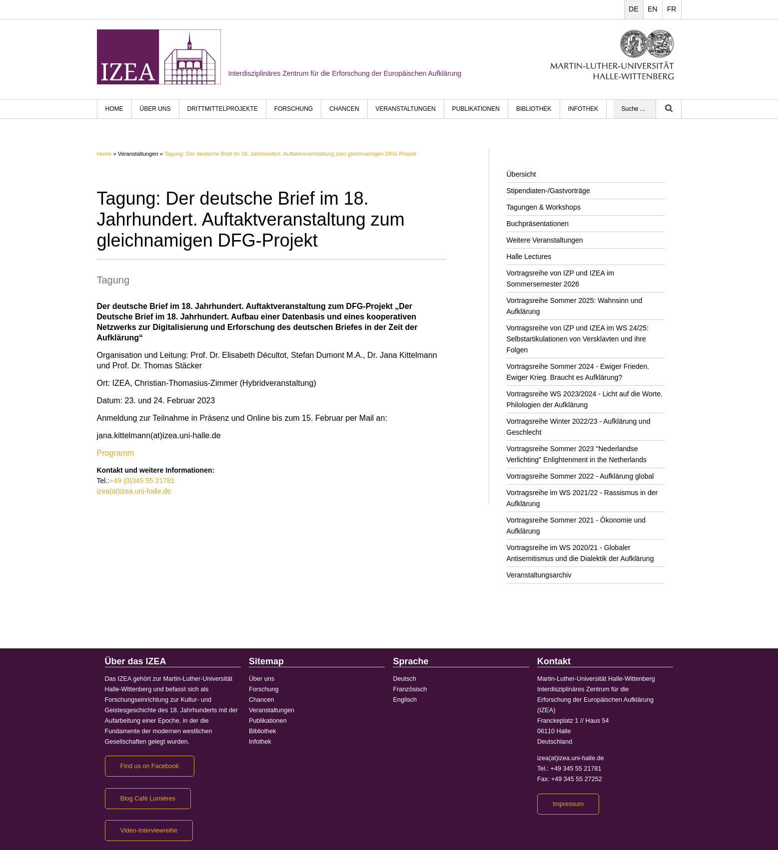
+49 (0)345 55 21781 (141, 481)
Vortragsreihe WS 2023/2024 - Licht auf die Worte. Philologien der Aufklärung (585, 399)
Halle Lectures (529, 257)
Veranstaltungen (406, 108)
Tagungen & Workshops (544, 207)
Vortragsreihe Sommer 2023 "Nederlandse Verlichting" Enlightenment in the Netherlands (577, 454)
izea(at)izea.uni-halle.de (134, 491)
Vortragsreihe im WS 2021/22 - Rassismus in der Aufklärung (582, 498)
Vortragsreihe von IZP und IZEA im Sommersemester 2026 (560, 278)
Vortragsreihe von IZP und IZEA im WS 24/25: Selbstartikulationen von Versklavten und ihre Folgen (578, 339)
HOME (114, 108)
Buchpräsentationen (538, 224)
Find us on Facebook (149, 766)
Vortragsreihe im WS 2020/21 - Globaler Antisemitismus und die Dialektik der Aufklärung (580, 553)
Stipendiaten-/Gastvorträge (548, 191)
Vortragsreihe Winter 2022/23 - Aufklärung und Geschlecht (579, 426)
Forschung (293, 108)
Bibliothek (534, 108)
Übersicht (521, 174)
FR (672, 9)
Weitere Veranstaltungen (545, 240)
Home (104, 154)
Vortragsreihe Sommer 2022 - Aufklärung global (580, 476)
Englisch (405, 699)
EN (652, 9)
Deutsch (404, 678)
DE (633, 9)
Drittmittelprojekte (222, 108)
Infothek (583, 108)
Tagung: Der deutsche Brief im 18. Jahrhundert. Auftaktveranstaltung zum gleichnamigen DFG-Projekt (290, 154)
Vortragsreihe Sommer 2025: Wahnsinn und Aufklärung (575, 305)
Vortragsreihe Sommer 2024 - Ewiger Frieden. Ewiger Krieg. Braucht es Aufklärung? (578, 371)
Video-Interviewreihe (149, 830)
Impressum (568, 804)
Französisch (410, 689)
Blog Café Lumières (148, 798)
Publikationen (476, 108)
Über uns (155, 108)
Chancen (344, 108)
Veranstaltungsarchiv (539, 575)
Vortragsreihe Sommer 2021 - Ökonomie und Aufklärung (576, 525)
